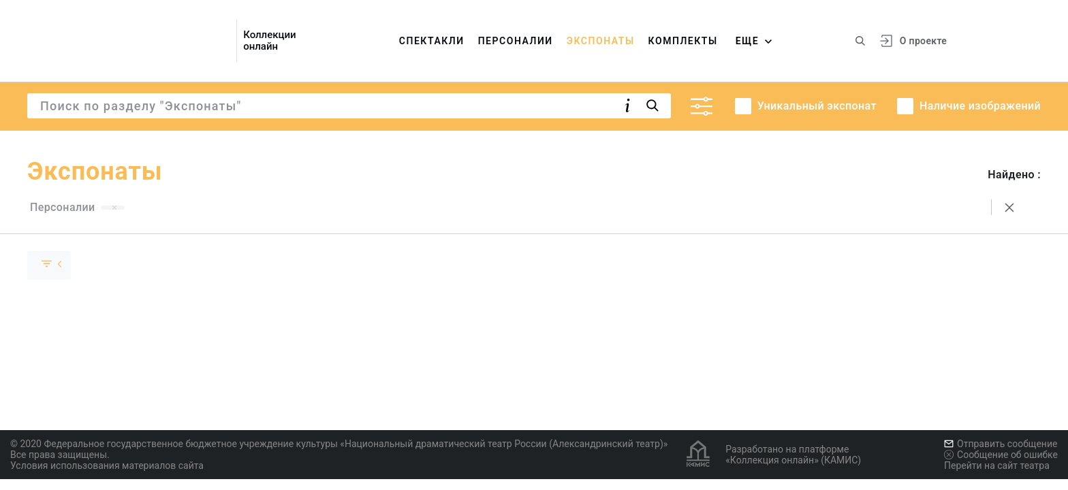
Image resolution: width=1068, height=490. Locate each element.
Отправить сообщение (1000, 443)
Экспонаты (601, 40)
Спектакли (432, 40)
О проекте (923, 40)
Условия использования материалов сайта (107, 465)
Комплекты (683, 40)
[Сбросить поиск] (1009, 207)
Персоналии (515, 40)
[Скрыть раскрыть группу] (49, 265)
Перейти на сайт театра (997, 465)
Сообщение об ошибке (1001, 454)
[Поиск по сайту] (860, 41)
